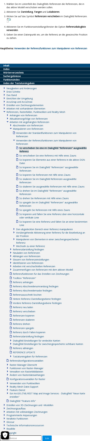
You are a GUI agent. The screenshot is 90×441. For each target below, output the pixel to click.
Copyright (11, 432)
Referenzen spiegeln (23, 328)
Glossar (10, 422)
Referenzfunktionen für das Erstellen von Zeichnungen (41, 273)
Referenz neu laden (23, 307)
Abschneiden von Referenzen (28, 125)
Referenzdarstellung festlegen (28, 249)
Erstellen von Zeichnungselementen (24, 105)
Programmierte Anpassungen (21, 415)
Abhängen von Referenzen (26, 256)
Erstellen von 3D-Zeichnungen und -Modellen (29, 405)
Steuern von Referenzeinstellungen (31, 259)
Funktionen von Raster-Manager (26, 368)
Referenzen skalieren (24, 319)
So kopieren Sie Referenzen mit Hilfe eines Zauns (45, 174)
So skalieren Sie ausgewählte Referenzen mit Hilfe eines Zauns (52, 186)
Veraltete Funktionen (17, 418)
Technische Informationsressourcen (25, 425)
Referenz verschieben (24, 311)
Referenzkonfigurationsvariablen (26, 360)
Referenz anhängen (23, 282)
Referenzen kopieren (23, 315)
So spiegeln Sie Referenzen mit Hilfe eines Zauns (44, 210)
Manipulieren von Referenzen (28, 128)
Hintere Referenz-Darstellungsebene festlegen (37, 298)
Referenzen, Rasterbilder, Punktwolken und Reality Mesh (35, 111)
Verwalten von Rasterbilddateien (26, 371)
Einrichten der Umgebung (19, 98)
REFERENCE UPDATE (24, 352)
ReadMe (10, 428)
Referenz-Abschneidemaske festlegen (32, 290)
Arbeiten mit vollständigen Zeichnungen (26, 411)
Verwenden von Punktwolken (25, 383)
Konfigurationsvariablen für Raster (27, 379)
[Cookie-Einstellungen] (5, 435)
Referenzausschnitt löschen (27, 294)
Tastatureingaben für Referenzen (30, 356)
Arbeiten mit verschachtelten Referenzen (34, 266)
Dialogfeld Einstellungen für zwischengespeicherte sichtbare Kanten (48, 344)
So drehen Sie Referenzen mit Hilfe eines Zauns (44, 198)
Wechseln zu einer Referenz (30, 246)
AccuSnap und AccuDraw (19, 101)
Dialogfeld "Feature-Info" (23, 400)
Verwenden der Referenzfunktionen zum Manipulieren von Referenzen (50, 48)
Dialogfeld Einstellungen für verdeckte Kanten (36, 340)
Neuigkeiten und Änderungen (21, 88)
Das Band (11, 95)
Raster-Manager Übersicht (23, 364)
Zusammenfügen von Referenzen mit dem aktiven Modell (43, 269)
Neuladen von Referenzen (26, 252)
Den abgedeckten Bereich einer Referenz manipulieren (44, 229)
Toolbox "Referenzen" (24, 278)
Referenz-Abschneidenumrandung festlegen (35, 286)
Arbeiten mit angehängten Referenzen (29, 122)
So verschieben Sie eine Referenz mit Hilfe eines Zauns (47, 155)
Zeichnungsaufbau (16, 408)
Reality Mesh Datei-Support (24, 386)
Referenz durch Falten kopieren (29, 332)
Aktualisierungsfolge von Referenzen (29, 118)
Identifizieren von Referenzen (28, 262)
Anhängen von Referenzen (23, 115)
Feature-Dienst (17, 390)
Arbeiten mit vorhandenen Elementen (25, 108)
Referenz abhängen (23, 348)
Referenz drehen (21, 323)
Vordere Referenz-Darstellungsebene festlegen (37, 303)
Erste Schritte (13, 91)
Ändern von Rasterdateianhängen (27, 374)
